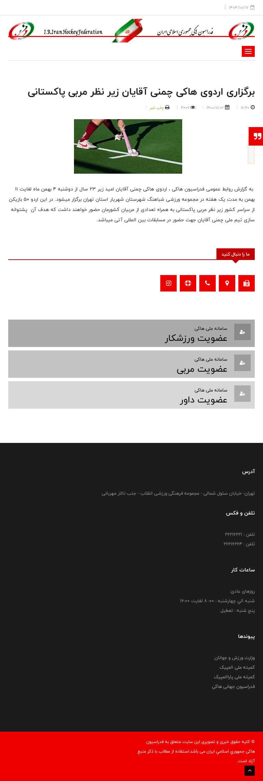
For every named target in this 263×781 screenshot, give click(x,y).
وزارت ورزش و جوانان (234, 658)
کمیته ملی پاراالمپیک (234, 677)
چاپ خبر (157, 107)
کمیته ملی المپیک (237, 667)
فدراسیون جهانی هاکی (233, 686)
